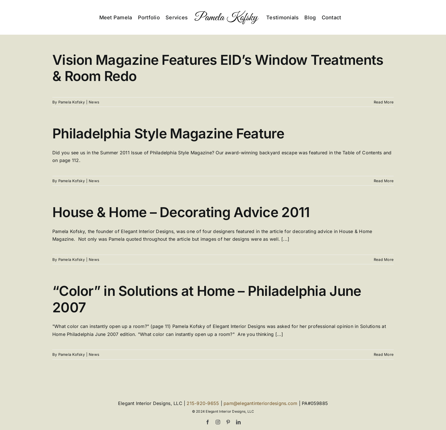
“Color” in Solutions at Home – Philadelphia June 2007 (206, 299)
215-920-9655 (203, 403)
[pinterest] (228, 422)
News (94, 102)
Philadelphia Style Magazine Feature (168, 133)
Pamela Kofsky (71, 102)
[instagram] (218, 422)
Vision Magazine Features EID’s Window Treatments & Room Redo (217, 68)
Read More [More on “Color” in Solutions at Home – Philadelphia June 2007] (384, 354)
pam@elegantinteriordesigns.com (260, 403)
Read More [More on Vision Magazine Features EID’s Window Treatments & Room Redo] (384, 102)
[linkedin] (238, 422)
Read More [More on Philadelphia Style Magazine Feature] (384, 180)
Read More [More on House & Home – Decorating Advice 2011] (384, 259)
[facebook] (207, 422)
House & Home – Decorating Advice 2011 (180, 212)
